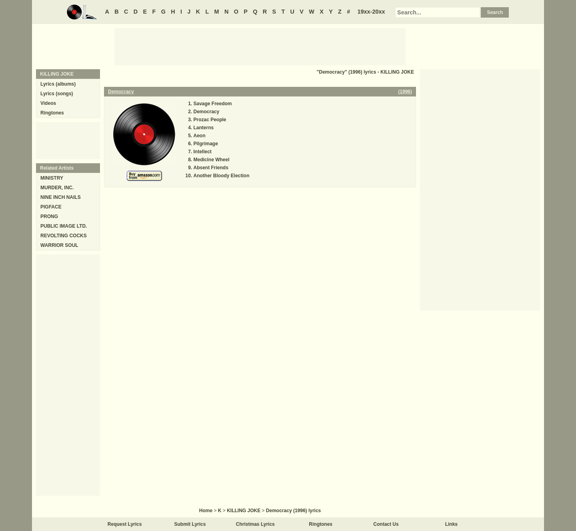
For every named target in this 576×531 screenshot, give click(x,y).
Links (451, 524)
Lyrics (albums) (58, 84)
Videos (48, 103)
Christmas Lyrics (255, 524)
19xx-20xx (371, 11)
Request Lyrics (125, 524)
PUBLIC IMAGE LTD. (63, 226)
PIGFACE (51, 207)
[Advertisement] (260, 46)
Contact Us (385, 524)
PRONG (49, 216)
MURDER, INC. (57, 187)
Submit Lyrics (190, 524)
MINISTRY (51, 178)
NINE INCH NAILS (60, 197)
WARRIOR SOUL (59, 245)
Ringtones (52, 113)
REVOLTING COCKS (63, 235)
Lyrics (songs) (56, 93)
